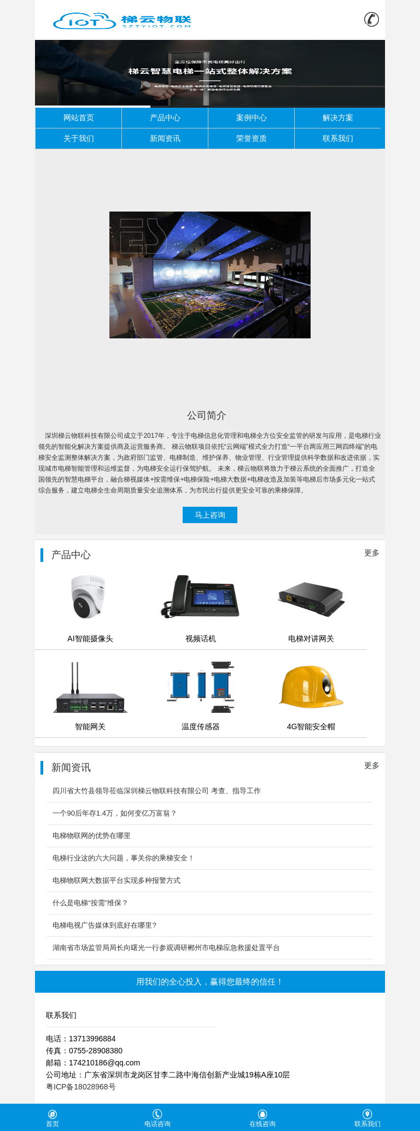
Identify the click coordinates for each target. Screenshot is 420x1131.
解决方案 (338, 117)
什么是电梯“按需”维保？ (90, 903)
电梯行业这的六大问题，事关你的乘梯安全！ (123, 858)
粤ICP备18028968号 (81, 1086)
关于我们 (78, 138)
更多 (372, 552)
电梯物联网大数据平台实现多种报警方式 (116, 880)
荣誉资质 (251, 138)
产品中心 (165, 117)
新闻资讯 (165, 138)
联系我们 (338, 138)
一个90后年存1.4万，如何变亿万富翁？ (114, 813)
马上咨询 (210, 515)
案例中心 (251, 117)
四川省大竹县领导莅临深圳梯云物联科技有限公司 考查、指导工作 (156, 791)
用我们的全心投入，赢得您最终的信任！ (210, 981)
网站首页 (78, 117)
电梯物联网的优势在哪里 (91, 835)
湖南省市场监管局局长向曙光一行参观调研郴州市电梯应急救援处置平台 (166, 948)
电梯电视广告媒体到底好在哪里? (104, 925)
